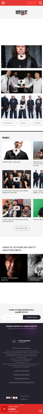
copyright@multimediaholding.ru (21, 367)
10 (40, 411)
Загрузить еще (21, 228)
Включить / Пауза (4, 409)
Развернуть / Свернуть (21, 405)
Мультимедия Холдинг (21, 341)
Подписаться (31, 317)
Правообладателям (21, 378)
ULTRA (20, 3)
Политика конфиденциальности (21, 382)
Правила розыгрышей (21, 374)
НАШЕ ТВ (31, 3)
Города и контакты (21, 371)
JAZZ (9, 3)
